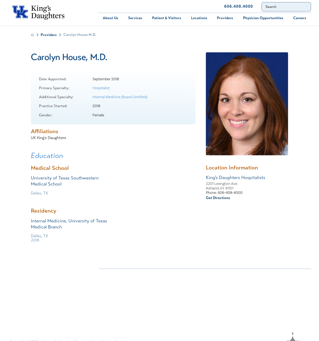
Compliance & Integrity (259, 282)
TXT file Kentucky (184, 306)
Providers (225, 18)
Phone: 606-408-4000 (224, 193)
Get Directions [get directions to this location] (218, 198)
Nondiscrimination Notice (119, 274)
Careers (299, 18)
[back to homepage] (32, 34)
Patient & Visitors (166, 18)
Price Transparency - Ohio (260, 298)
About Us (110, 18)
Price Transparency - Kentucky (194, 298)
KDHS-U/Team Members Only (193, 290)
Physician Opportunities (263, 18)
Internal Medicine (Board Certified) (120, 97)
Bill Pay (107, 6)
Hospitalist (101, 88)
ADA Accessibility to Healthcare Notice (201, 274)
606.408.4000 (238, 6)
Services (135, 18)
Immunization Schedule (167, 6)
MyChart (131, 6)
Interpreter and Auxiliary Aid (122, 290)
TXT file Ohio (250, 306)
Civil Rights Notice (185, 282)
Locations (199, 18)
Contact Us (205, 6)
